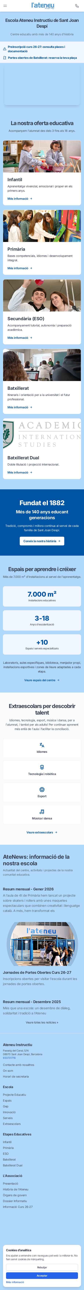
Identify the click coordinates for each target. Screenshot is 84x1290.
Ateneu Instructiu (17, 1045)
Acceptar (42, 1275)
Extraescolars (12, 1124)
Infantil (7, 1142)
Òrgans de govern (15, 1195)
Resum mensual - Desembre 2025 (32, 1002)
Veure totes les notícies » (42, 1022)
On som (8, 1070)
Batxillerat (9, 1159)
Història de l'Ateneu (15, 1189)
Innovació (9, 1112)
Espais (7, 1100)
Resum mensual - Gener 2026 (28, 889)
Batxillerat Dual (12, 1165)
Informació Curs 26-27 (18, 1207)
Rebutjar (42, 1267)
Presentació (10, 1183)
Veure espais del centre (42, 680)
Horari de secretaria (16, 1076)
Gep (5, 1106)
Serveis (7, 1118)
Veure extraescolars (41, 832)
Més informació (15, 1282)
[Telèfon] (77, 6)
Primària (8, 1148)
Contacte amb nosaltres (18, 1065)
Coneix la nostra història (42, 541)
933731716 (9, 1057)
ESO (6, 1153)
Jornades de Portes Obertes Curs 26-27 (37, 972)
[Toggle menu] (5, 6)
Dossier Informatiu (15, 1201)
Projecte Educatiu (14, 1094)
